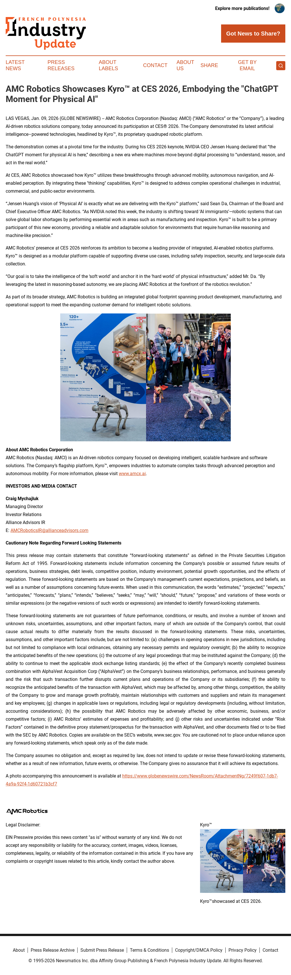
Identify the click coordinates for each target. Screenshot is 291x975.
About (19, 950)
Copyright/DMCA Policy (199, 950)
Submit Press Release (102, 950)
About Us (185, 65)
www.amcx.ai (132, 473)
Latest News (15, 65)
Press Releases (60, 65)
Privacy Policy (242, 950)
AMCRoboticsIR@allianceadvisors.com (49, 530)
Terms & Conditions (149, 950)
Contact (155, 65)
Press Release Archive (52, 950)
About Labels (108, 65)
